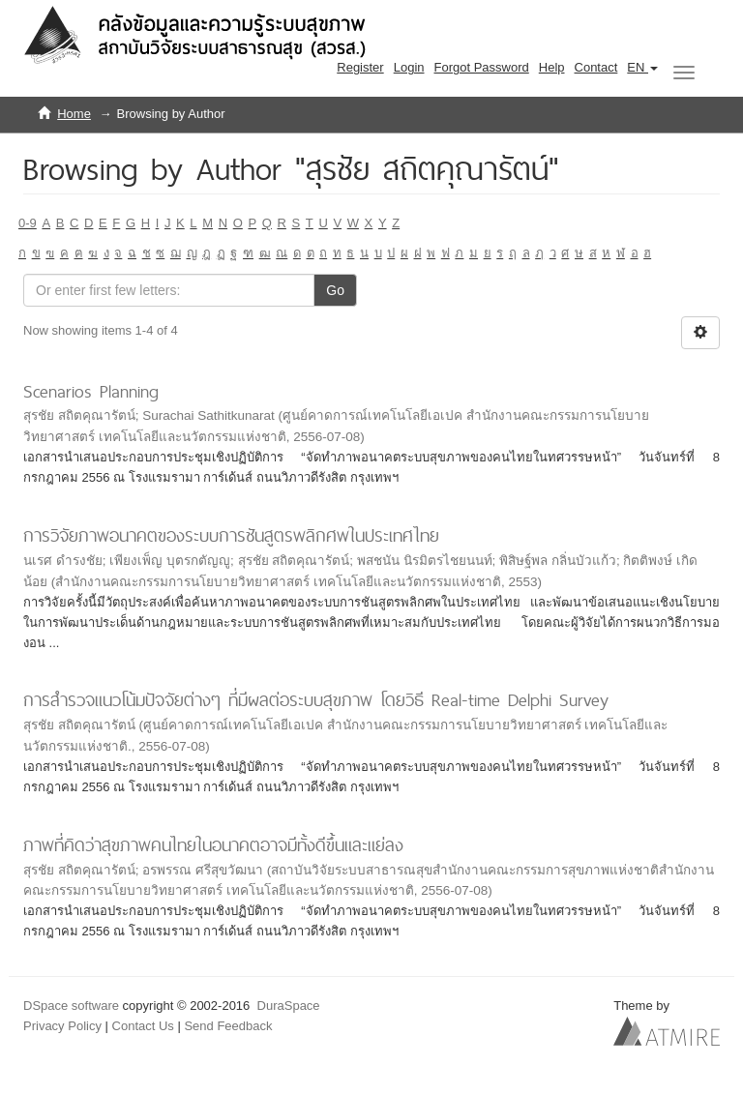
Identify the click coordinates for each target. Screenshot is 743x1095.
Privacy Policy (62, 1026)
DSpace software (71, 1005)
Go (335, 290)
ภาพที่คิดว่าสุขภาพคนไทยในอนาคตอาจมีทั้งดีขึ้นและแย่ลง (213, 845)
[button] (642, 67)
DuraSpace (288, 1005)
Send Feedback (228, 1026)
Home (74, 113)
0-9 (27, 223)
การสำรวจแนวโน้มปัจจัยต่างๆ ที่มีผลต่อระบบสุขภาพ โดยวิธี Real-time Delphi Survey (316, 700)
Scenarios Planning (91, 391)
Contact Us (143, 1026)
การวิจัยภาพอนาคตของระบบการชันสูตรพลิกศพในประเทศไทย (231, 535)
